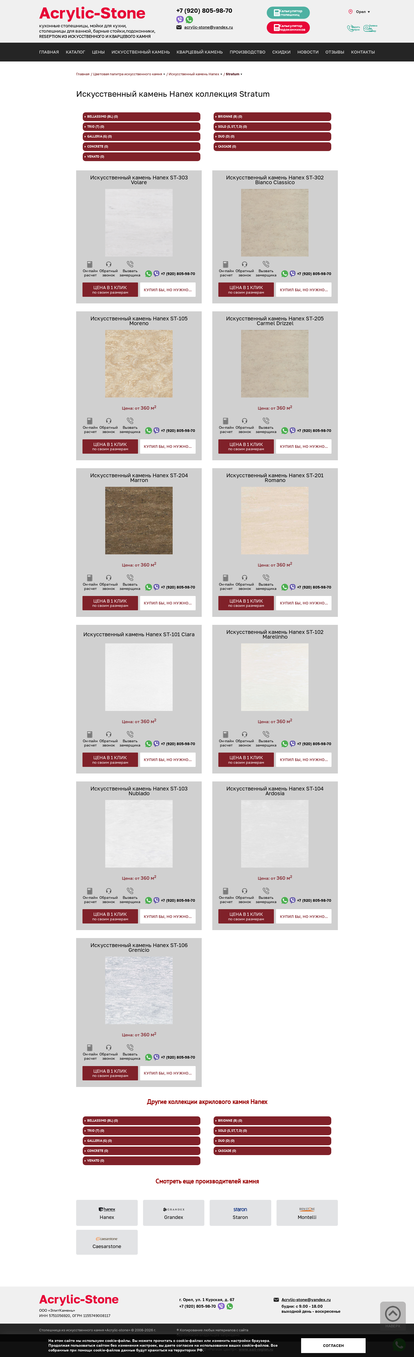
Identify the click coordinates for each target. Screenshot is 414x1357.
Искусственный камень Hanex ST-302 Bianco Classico (275, 179)
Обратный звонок (108, 272)
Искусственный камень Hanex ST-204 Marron (139, 477)
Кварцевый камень (200, 52)
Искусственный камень (141, 52)
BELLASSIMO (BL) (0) (102, 116)
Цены (98, 52)
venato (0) (95, 156)
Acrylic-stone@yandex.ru (306, 1299)
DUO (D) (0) (226, 136)
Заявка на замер (368, 31)
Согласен (333, 1345)
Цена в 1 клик (110, 289)
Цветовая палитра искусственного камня (128, 74)
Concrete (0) (97, 146)
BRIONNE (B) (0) (230, 116)
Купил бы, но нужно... (168, 290)
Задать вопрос (350, 31)
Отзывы (334, 52)
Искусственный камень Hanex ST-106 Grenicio (139, 947)
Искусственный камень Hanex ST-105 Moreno (139, 320)
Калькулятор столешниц (292, 14)
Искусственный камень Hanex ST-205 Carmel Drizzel (275, 320)
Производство (247, 52)
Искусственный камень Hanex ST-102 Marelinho (275, 634)
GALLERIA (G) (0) (99, 136)
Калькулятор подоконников (294, 31)
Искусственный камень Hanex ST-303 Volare (139, 179)
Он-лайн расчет (90, 272)
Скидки (281, 52)
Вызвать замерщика (129, 272)
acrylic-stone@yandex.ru (208, 27)
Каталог (75, 52)
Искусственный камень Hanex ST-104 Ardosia (275, 790)
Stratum (233, 74)
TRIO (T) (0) (95, 127)
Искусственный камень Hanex (194, 74)
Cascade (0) (227, 146)
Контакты (363, 52)
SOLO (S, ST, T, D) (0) (232, 127)
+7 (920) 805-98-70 (204, 10)
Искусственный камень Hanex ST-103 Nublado (139, 790)
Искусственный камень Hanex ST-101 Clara (139, 634)
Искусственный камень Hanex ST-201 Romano (275, 477)
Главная (49, 52)
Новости (308, 52)
